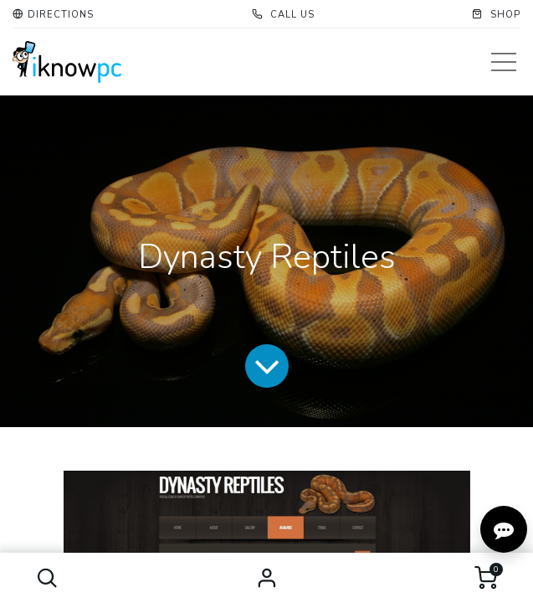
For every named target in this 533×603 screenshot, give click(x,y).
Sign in (267, 578)
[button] (48, 578)
